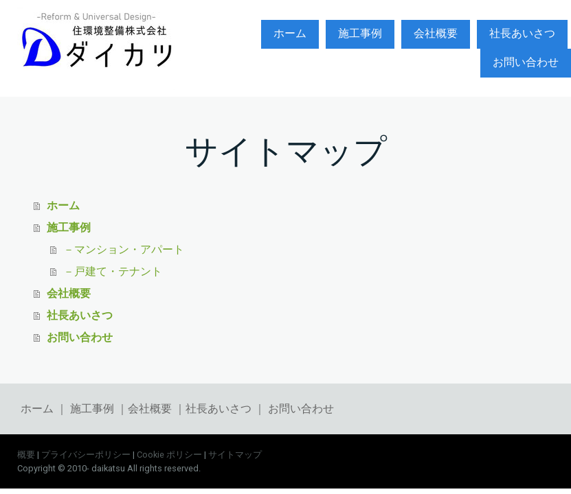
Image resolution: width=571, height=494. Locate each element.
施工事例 (360, 33)
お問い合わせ (526, 62)
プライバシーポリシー (86, 454)
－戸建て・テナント (112, 270)
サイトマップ (235, 454)
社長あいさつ (522, 33)
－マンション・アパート (123, 249)
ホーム (289, 33)
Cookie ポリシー (169, 454)
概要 (26, 454)
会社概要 (436, 33)
